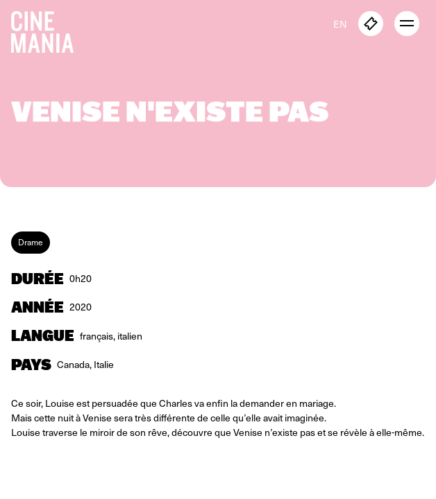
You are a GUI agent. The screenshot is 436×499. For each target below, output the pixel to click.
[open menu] (406, 23)
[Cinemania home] (48, 29)
